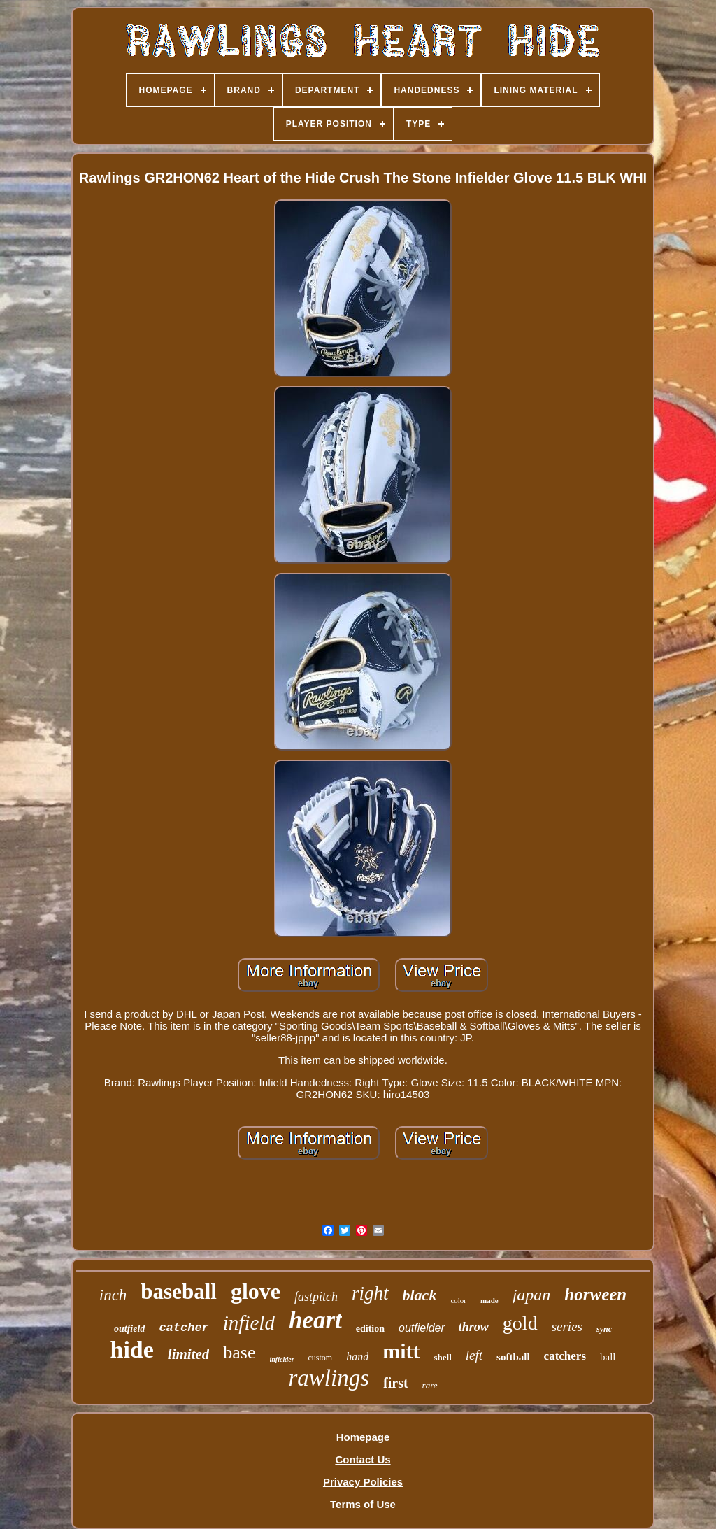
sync (604, 1329)
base (239, 1352)
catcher (183, 1328)
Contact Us (362, 1459)
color (458, 1300)
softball (513, 1357)
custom (320, 1358)
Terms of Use (363, 1504)
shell (443, 1357)
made (489, 1300)
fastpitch (316, 1297)
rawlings (329, 1378)
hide (131, 1350)
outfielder (422, 1328)
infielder (282, 1359)
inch (113, 1295)
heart (315, 1320)
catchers (565, 1356)
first (395, 1383)
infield (249, 1322)
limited (189, 1354)
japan (532, 1295)
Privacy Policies (363, 1482)
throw (474, 1327)
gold (520, 1323)
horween (595, 1294)
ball (608, 1357)
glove (255, 1291)
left (474, 1355)
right (370, 1293)
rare (430, 1385)
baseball (179, 1291)
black (420, 1295)
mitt (401, 1351)
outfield (129, 1328)
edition (370, 1328)
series (567, 1326)
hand (357, 1357)
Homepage (363, 1437)
